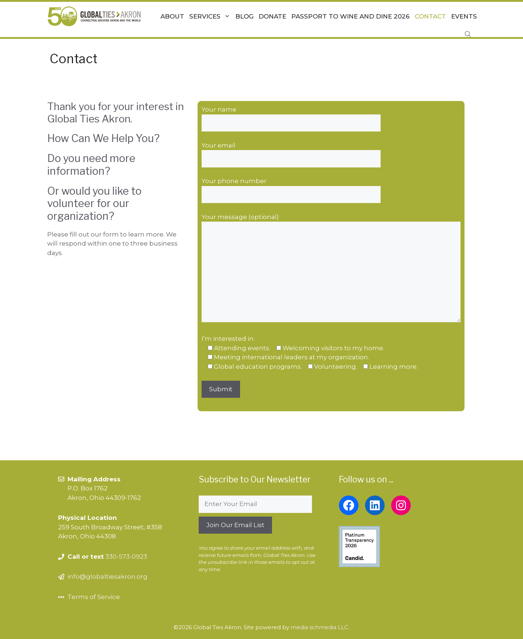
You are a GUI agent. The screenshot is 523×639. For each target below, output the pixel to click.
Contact (430, 16)
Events (464, 16)
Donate (272, 16)
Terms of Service (94, 596)
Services (211, 16)
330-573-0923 (126, 556)
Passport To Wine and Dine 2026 (350, 16)
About (172, 16)
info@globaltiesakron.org (107, 576)
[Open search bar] (468, 34)
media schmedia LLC (319, 627)
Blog (244, 16)
